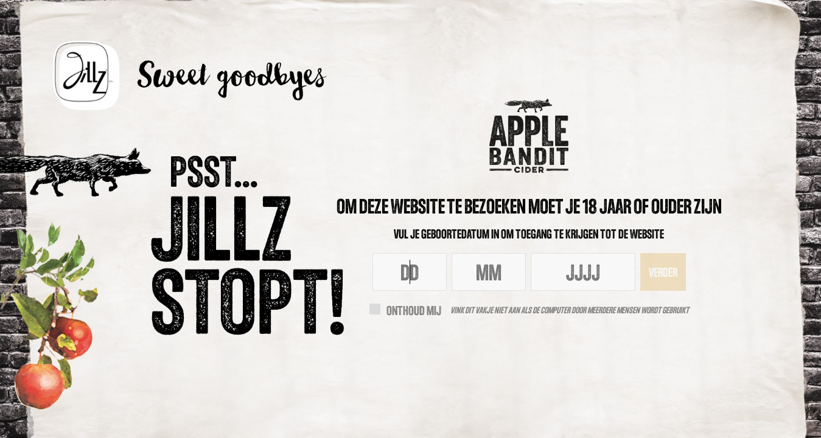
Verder (663, 272)
